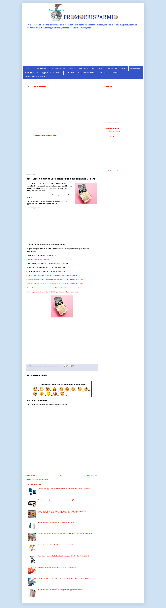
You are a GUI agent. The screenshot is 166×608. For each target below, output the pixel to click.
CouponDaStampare (40, 68)
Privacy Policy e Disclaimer (35, 77)
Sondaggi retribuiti (31, 72)
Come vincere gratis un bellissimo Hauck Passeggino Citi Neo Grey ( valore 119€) (63, 556)
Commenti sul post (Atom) (41, 479)
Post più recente (32, 475)
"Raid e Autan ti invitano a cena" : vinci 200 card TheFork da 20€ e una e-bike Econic (55, 288)
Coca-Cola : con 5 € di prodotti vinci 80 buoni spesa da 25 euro (57, 567)
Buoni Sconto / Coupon (87, 68)
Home (27, 68)
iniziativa (61, 271)
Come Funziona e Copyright (108, 72)
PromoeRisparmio (114, 131)
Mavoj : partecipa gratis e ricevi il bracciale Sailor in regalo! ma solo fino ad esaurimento (65, 500)
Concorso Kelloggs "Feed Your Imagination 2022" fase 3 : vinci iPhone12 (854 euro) (64, 489)
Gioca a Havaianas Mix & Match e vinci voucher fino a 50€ (56, 545)
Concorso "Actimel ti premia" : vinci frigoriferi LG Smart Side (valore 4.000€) (53, 275)
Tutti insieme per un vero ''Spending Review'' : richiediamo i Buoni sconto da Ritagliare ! (65, 533)
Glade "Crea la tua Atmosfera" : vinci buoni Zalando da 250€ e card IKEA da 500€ (54, 284)
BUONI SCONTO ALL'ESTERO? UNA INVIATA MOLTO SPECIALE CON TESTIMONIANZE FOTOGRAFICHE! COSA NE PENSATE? (62, 512)
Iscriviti (124, 68)
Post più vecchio (92, 475)
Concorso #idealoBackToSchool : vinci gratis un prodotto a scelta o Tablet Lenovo (63, 578)
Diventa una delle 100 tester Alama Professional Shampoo (56, 522)
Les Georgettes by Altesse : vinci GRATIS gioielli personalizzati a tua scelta (52, 292)
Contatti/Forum (88, 72)
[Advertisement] (83, 47)
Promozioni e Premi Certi (108, 68)
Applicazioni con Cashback (52, 72)
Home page (61, 475)
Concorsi (72, 68)
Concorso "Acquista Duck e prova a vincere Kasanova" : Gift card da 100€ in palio (54, 280)
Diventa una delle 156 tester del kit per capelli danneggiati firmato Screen (60, 590)
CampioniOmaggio (58, 68)
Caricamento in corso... (111, 122)
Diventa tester (135, 68)
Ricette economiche (72, 72)
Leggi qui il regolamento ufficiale (37, 259)
